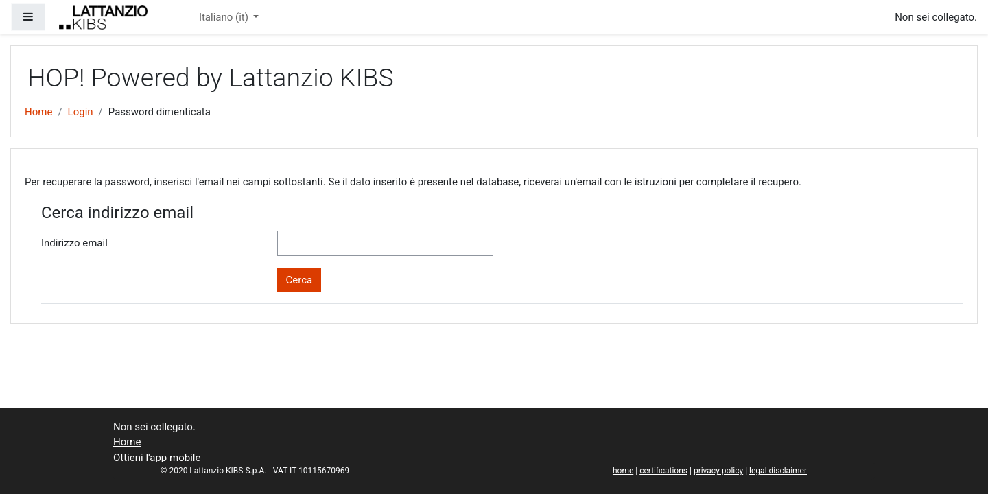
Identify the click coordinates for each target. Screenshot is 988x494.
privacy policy (718, 470)
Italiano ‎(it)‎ (225, 17)
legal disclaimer (778, 470)
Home (38, 112)
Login (80, 112)
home (623, 470)
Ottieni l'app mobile (156, 457)
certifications (663, 470)
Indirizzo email (74, 243)
